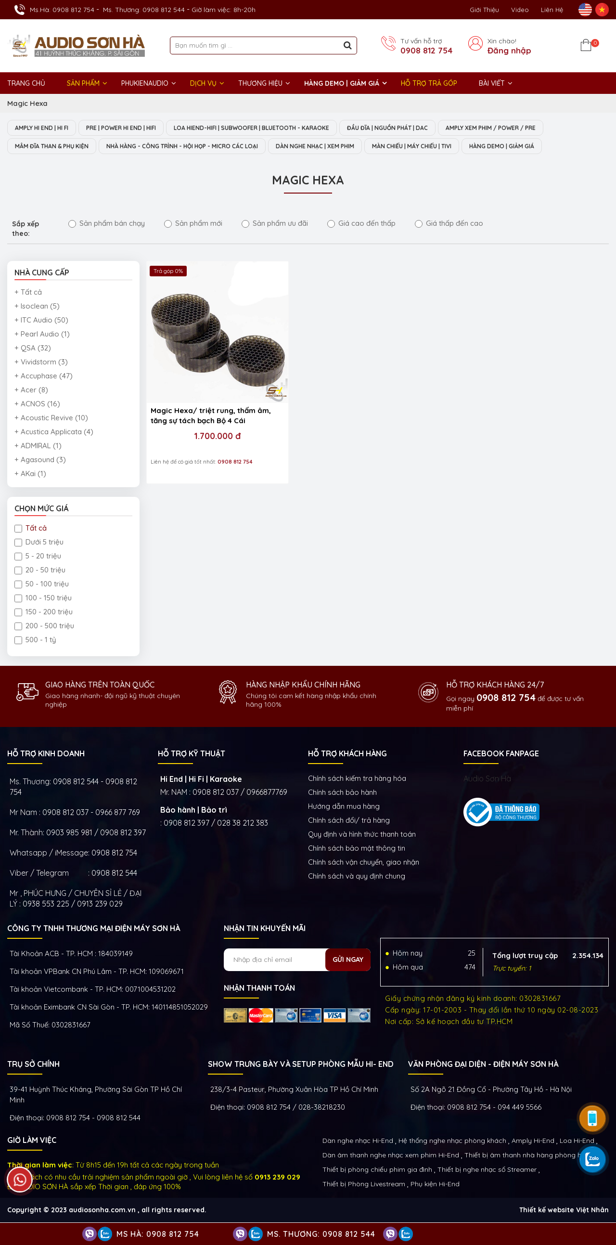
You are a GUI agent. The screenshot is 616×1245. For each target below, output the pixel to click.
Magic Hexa (27, 103)
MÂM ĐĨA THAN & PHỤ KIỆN (56, 147)
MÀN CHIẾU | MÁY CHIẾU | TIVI (457, 147)
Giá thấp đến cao (449, 224)
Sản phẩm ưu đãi (275, 224)
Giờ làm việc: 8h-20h (224, 9)
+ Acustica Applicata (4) (53, 432)
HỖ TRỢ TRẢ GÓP (429, 83)
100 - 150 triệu (43, 598)
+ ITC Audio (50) (41, 320)
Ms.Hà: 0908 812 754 (62, 9)
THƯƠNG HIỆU (260, 83)
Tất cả (30, 528)
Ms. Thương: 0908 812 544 (144, 9)
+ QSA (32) (32, 348)
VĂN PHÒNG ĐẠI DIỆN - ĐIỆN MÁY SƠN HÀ (483, 1065)
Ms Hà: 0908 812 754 (157, 1234)
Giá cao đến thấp (361, 224)
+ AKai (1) (30, 474)
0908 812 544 (114, 874)
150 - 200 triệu (43, 612)
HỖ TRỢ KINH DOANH (46, 754)
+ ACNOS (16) (37, 404)
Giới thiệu (484, 9)
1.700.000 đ (202, 406)
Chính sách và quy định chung (356, 877)
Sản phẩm (83, 83)
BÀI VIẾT (492, 83)
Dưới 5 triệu (39, 542)
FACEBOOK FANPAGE (501, 754)
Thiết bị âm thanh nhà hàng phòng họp (527, 1156)
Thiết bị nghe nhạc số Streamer (487, 1170)
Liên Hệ (552, 9)
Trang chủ (26, 83)
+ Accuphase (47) (43, 376)
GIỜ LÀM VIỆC (31, 1141)
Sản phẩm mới (193, 224)
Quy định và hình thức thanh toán (362, 835)
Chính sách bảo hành (342, 793)
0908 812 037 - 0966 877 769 (91, 813)
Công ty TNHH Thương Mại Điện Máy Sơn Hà (93, 929)
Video (520, 9)
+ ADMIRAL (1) (38, 446)
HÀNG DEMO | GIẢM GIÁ (341, 83)
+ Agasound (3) (40, 460)
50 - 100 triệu (41, 584)
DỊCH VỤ (203, 83)
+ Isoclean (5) (37, 306)
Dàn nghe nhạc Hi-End (357, 1141)
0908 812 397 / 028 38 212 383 (216, 824)
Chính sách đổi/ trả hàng (349, 821)
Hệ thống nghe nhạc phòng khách (452, 1141)
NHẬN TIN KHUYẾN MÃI (265, 929)
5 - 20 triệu (37, 556)
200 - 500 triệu (44, 626)
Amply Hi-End (533, 1141)
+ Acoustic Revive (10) (51, 418)
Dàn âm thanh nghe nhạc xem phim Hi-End (390, 1156)
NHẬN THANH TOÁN (259, 989)
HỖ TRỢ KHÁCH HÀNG (347, 754)
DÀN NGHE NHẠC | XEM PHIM (350, 147)
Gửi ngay (348, 960)
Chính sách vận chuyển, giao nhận (363, 863)
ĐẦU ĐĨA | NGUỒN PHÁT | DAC (424, 128)
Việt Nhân (592, 1210)
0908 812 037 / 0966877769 (239, 793)
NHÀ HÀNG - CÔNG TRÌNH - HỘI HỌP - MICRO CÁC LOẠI (202, 147)
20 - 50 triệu (39, 570)
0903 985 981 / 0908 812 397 (96, 833)
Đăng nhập (509, 50)
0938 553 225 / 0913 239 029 (73, 904)
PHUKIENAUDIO (144, 83)
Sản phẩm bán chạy (106, 224)
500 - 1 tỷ (35, 640)
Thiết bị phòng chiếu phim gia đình (377, 1170)
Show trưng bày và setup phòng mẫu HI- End (301, 1065)
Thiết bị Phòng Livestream (363, 1184)
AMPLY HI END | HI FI (46, 128)
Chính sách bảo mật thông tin (356, 849)
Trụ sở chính (33, 1065)
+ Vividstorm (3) (41, 362)
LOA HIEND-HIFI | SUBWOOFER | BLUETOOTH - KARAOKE (277, 128)
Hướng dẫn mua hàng (344, 807)
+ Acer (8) (31, 390)
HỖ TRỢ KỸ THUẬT (191, 754)
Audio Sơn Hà (487, 779)
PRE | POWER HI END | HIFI (134, 128)
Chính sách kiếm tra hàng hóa (357, 779)
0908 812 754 (426, 50)
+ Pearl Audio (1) (42, 334)
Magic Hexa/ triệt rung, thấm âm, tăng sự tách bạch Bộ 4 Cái (200, 386)
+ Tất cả (28, 293)
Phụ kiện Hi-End (435, 1184)
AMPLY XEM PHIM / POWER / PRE (537, 128)
